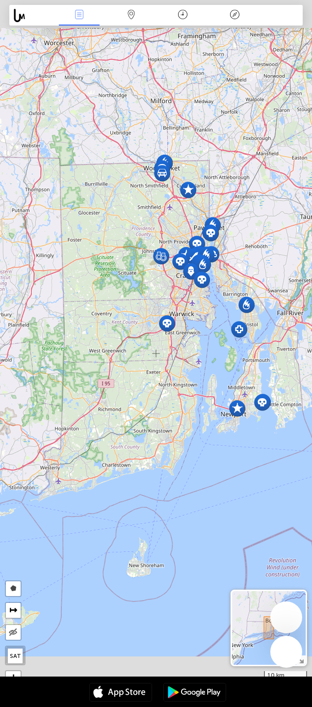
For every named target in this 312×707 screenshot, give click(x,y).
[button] (202, 264)
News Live (79, 15)
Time (183, 15)
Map (131, 15)
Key (234, 15)
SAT (15, 656)
